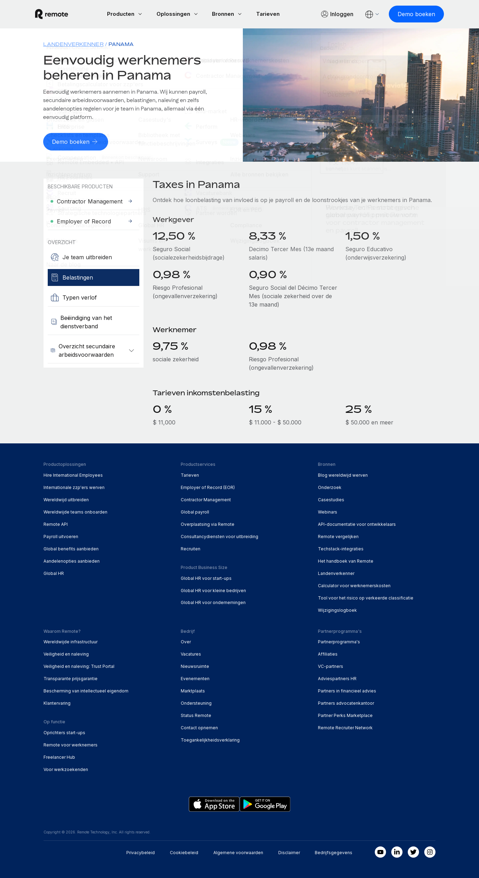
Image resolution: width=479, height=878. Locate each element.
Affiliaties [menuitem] (328, 653)
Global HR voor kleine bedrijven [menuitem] (213, 589)
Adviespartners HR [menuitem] (337, 678)
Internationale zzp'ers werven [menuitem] (74, 486)
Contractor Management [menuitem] (206, 499)
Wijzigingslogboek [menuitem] (337, 609)
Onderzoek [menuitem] (329, 486)
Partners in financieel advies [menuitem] (347, 690)
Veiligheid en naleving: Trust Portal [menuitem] (79, 666)
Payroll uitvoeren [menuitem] (61, 535)
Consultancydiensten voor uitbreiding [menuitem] (219, 535)
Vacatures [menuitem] (191, 653)
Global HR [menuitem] (54, 572)
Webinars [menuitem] (327, 511)
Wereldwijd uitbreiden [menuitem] (66, 499)
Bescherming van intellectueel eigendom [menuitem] (86, 690)
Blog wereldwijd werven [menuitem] (343, 474)
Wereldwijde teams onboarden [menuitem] (75, 511)
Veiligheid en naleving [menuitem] (66, 653)
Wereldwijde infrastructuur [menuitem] (71, 641)
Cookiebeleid (184, 851)
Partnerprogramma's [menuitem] (339, 641)
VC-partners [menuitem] (330, 666)
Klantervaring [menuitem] (57, 702)
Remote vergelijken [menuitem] (338, 535)
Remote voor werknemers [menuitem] (71, 744)
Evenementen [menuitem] (195, 678)
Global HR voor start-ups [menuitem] (206, 577)
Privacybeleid (140, 851)
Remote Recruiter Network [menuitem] (345, 727)
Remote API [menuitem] (56, 523)
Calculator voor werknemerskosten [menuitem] (354, 585)
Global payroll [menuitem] (195, 511)
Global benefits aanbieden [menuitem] (71, 548)
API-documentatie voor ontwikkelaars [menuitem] (357, 523)
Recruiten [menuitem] (190, 548)
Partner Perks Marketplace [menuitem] (345, 714)
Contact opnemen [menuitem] (199, 727)
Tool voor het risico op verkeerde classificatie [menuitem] (365, 597)
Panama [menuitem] (121, 44)
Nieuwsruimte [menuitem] (195, 666)
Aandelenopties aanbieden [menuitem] (72, 560)
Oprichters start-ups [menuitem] (64, 732)
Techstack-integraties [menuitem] (341, 548)
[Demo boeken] (407, 14)
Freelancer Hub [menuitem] (59, 756)
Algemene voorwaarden (238, 851)
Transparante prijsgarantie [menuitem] (71, 678)
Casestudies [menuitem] (331, 499)
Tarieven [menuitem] (190, 474)
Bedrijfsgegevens (333, 851)
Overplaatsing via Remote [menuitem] (207, 523)
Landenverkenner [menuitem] (73, 44)
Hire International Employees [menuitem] (73, 474)
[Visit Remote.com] (60, 14)
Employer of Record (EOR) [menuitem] (208, 486)
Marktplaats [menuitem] (193, 690)
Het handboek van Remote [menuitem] (345, 560)
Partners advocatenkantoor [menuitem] (346, 702)
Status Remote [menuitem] (196, 714)
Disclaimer (289, 851)
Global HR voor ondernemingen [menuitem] (213, 602)
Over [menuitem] (186, 641)
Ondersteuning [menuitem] (196, 702)
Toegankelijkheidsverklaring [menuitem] (210, 739)
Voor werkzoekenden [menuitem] (66, 768)
